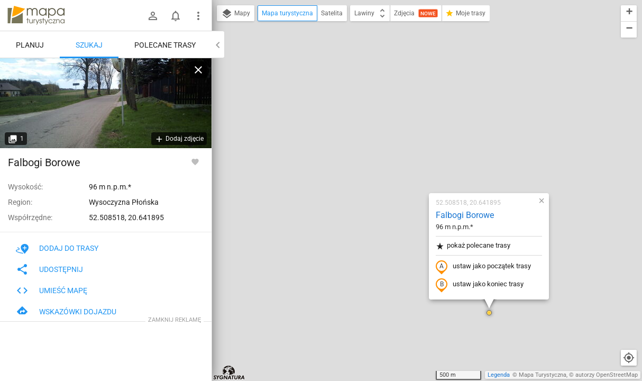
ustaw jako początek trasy (421, 144)
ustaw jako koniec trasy (417, 162)
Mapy (235, 14)
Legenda (499, 374)
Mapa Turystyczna (542, 374)
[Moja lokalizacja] (629, 358)
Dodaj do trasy (57, 248)
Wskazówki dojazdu (66, 311)
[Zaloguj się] (152, 15)
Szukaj (89, 45)
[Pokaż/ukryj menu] (198, 15)
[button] (426, 190)
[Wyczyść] (198, 69)
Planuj (30, 45)
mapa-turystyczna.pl (36, 15)
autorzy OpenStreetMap (606, 374)
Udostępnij (49, 269)
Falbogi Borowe (402, 93)
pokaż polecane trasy (410, 123)
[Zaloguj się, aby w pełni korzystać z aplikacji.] (195, 161)
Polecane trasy (165, 45)
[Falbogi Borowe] (106, 103)
